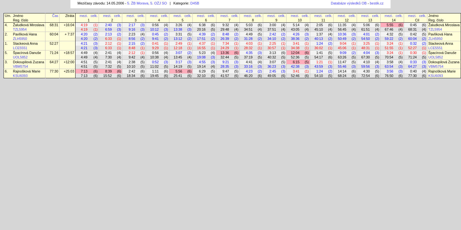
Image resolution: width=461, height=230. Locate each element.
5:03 (249, 25)
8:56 (132, 39)
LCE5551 (20, 48)
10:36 (342, 34)
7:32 (108, 66)
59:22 (389, 39)
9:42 (132, 57)
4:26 (296, 34)
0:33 (413, 62)
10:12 (154, 29)
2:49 (178, 43)
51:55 (389, 48)
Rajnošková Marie (26, 71)
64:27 (54, 62)
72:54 (365, 76)
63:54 (389, 66)
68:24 (342, 76)
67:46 (389, 29)
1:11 (155, 71)
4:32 (390, 34)
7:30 (108, 57)
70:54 (389, 57)
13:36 (225, 53)
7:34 (225, 43)
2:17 (132, 25)
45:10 (318, 29)
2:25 (272, 43)
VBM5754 (20, 66)
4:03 (249, 43)
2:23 (132, 34)
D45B (194, 3)
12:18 (178, 48)
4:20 (84, 34)
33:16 (248, 66)
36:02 (318, 48)
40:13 (318, 39)
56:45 (342, 29)
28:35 (225, 66)
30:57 (271, 48)
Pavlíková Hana (25, 34)
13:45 (178, 57)
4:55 (202, 62)
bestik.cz (377, 3)
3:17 (178, 62)
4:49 (249, 34)
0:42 (413, 34)
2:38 (132, 62)
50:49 (342, 39)
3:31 (178, 34)
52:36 (295, 57)
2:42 (272, 34)
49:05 (271, 76)
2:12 (108, 43)
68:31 (54, 25)
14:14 (342, 71)
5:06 (366, 25)
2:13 (108, 34)
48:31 (365, 48)
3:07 (178, 53)
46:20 (248, 76)
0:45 (413, 25)
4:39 (202, 34)
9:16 (132, 29)
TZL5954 (20, 29)
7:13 (84, 71)
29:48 (225, 29)
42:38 (295, 66)
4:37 (202, 43)
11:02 (154, 66)
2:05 (319, 25)
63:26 (342, 57)
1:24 (319, 43)
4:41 (249, 62)
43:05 (295, 29)
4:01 (366, 34)
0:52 (155, 62)
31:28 (248, 39)
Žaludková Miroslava (28, 25)
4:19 (84, 25)
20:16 (201, 29)
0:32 (413, 43)
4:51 (84, 62)
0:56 (155, 25)
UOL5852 (20, 57)
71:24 (54, 53)
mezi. (84, 16)
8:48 (225, 34)
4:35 (249, 53)
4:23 (249, 71)
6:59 (108, 29)
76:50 (389, 76)
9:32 (225, 25)
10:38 (154, 57)
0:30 (413, 53)
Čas (55, 16)
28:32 (248, 48)
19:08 (201, 57)
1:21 (319, 62)
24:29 (225, 48)
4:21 (84, 43)
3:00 (272, 25)
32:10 (201, 76)
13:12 (178, 39)
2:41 (108, 53)
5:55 (390, 25)
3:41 (296, 43)
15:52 (107, 76)
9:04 (343, 43)
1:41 (319, 53)
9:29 (155, 48)
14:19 (178, 66)
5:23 (202, 53)
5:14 (296, 25)
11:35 (342, 25)
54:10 (318, 76)
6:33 (108, 39)
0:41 (155, 43)
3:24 (390, 43)
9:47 (225, 71)
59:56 (365, 66)
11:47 (342, 62)
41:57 (225, 76)
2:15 (132, 43)
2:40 (108, 25)
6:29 (202, 71)
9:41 (155, 39)
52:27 (54, 43)
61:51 (365, 29)
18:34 (131, 76)
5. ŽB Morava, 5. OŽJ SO (147, 3)
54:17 (318, 57)
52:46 (295, 76)
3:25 (366, 43)
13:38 (178, 29)
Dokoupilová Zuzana (28, 62)
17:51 (201, 39)
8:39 (108, 71)
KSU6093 (20, 76)
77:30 (54, 71)
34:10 (271, 39)
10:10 (131, 66)
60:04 (54, 34)
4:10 (366, 62)
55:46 (342, 66)
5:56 (178, 71)
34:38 (295, 48)
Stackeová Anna (25, 43)
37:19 (248, 57)
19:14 (201, 66)
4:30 (366, 71)
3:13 (272, 53)
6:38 (202, 25)
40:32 (271, 57)
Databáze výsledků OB (349, 3)
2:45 (272, 71)
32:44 (225, 57)
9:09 (343, 53)
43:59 (318, 66)
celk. (94, 16)
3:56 (390, 71)
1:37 (319, 34)
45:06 (342, 48)
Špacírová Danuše (27, 53)
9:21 (225, 62)
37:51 (271, 29)
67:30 (365, 57)
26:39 (225, 39)
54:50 (365, 39)
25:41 (178, 76)
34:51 (248, 29)
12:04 (295, 53)
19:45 (154, 76)
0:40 (413, 71)
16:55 (201, 48)
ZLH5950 (20, 39)
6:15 (296, 62)
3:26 (178, 25)
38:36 (295, 39)
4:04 (366, 53)
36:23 (271, 66)
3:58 (390, 62)
